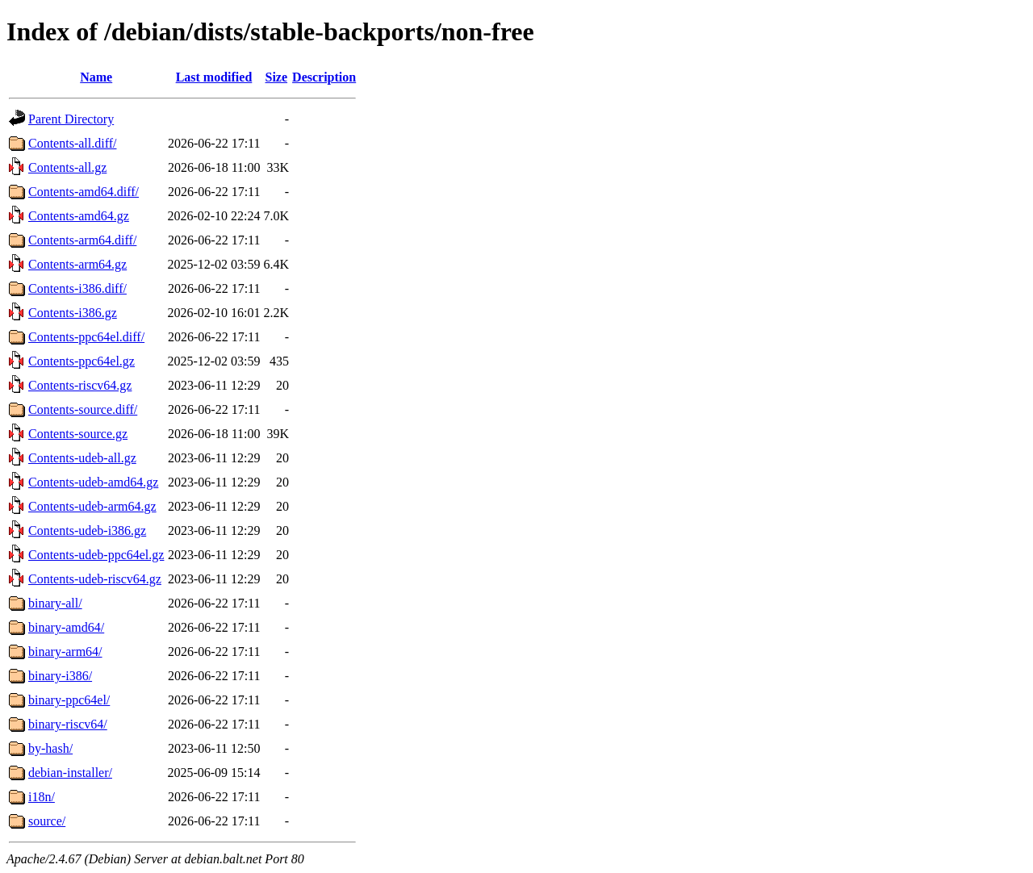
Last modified (214, 77)
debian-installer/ (70, 772)
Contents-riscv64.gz (80, 385)
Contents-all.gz (67, 167)
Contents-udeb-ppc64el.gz (96, 555)
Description (324, 77)
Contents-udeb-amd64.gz (93, 482)
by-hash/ (50, 748)
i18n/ (41, 797)
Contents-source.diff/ (82, 409)
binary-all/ (55, 603)
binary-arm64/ (65, 651)
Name (96, 77)
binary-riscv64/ (67, 724)
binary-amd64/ (66, 627)
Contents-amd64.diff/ (83, 191)
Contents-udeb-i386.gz (87, 530)
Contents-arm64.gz (77, 264)
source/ (46, 821)
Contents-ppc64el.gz (81, 361)
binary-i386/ (60, 676)
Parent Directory (71, 119)
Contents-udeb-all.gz (82, 458)
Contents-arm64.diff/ (82, 240)
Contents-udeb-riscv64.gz (94, 579)
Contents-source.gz (78, 434)
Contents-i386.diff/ (77, 288)
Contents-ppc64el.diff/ (86, 337)
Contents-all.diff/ (72, 143)
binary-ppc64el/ (69, 700)
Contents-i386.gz (72, 313)
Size (277, 77)
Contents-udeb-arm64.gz (92, 506)
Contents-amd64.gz (78, 216)
